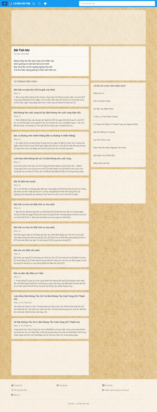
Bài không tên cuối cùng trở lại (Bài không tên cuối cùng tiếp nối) (47, 112)
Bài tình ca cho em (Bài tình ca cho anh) (34, 204)
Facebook (63, 385)
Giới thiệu (109, 385)
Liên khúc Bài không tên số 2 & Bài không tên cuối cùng (42, 158)
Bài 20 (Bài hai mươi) (24, 181)
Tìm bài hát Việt (20, 390)
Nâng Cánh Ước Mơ (101, 163)
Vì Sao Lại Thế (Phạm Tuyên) (105, 116)
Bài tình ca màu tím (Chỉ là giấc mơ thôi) (34, 89)
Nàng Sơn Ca (98, 93)
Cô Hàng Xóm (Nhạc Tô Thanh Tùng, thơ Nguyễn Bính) (115, 124)
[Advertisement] (78, 27)
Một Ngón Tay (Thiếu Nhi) (104, 155)
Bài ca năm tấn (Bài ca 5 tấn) (28, 273)
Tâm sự (17, 395)
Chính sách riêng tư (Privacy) (117, 390)
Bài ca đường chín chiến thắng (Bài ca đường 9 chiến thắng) (44, 135)
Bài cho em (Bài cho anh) (26, 250)
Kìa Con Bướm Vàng (101, 101)
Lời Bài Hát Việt (82, 404)
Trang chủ (18, 385)
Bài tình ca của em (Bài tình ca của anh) (34, 227)
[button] (5, 3)
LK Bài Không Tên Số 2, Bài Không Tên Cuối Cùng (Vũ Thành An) (47, 322)
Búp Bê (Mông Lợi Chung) (104, 132)
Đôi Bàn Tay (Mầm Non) (103, 109)
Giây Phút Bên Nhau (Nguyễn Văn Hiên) (109, 147)
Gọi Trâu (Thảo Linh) (101, 140)
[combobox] (117, 3)
